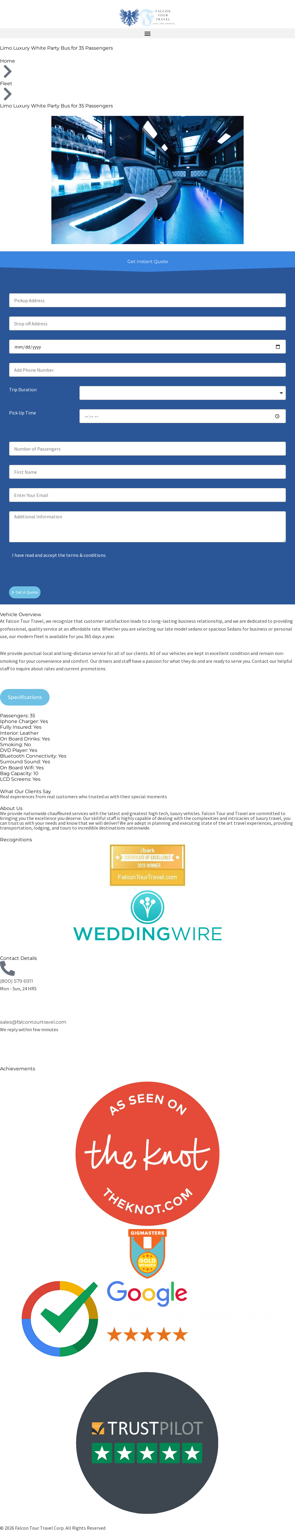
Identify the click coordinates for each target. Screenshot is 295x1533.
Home (7, 61)
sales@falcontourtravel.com (33, 1022)
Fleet (6, 83)
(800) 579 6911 (16, 981)
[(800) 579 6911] (7, 968)
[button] (147, 33)
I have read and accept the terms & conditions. (59, 555)
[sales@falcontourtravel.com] (7, 1009)
